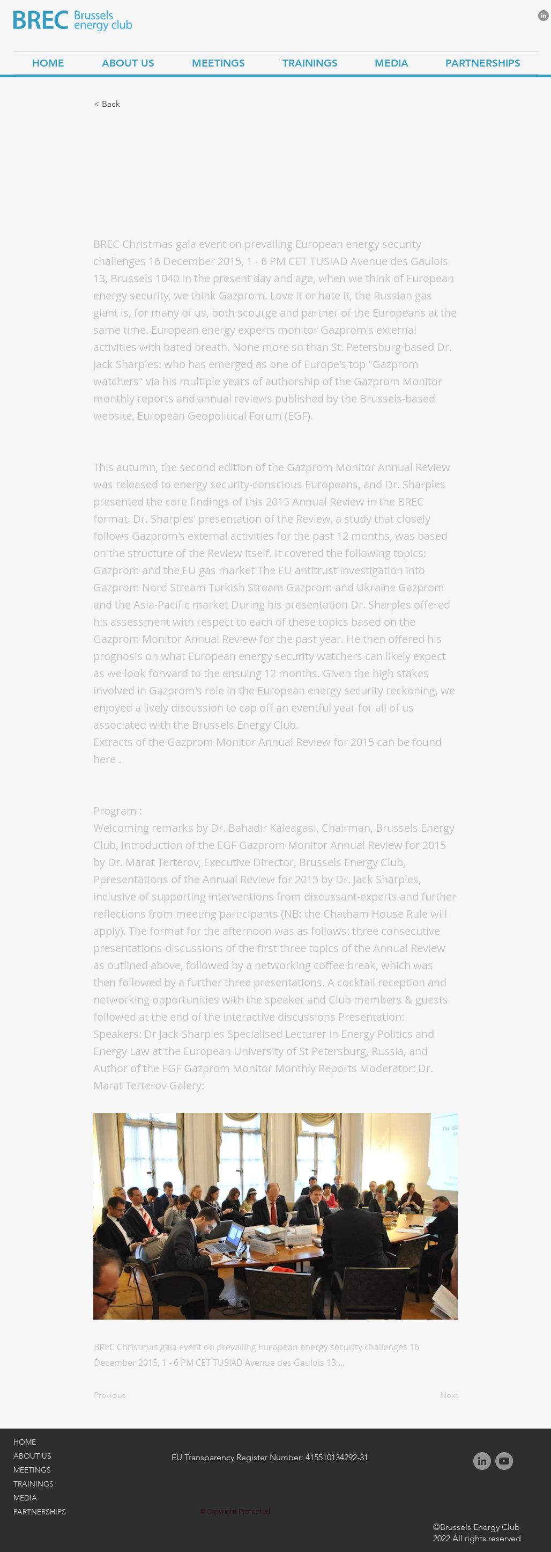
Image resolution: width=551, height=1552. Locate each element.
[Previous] (129, 1395)
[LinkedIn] (543, 15)
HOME (24, 1442)
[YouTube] (504, 1461)
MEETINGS (32, 1470)
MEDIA (25, 1498)
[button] (129, 104)
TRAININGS (33, 1484)
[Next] (431, 1395)
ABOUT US (32, 1456)
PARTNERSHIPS (39, 1512)
